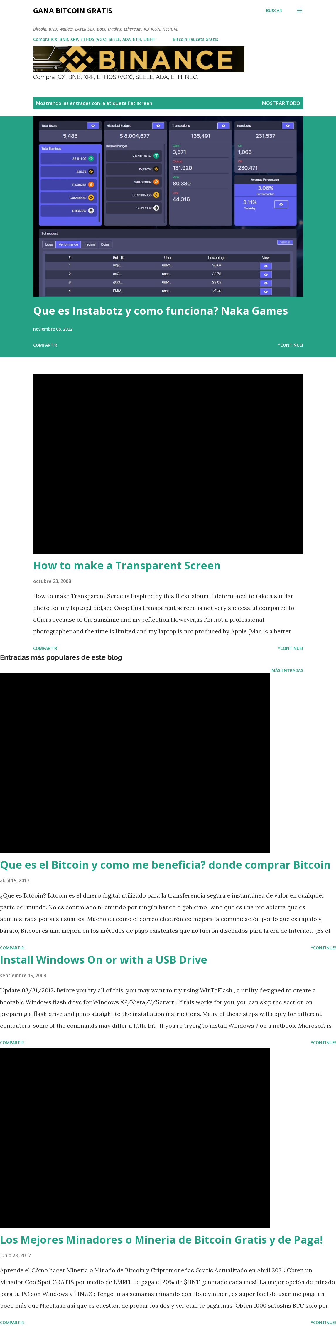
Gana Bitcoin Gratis (72, 10)
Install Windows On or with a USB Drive (103, 959)
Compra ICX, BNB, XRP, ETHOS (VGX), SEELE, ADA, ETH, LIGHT (94, 39)
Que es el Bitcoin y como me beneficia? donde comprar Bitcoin (165, 865)
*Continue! (290, 345)
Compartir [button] (45, 345)
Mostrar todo (281, 103)
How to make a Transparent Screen (127, 565)
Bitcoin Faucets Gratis (195, 39)
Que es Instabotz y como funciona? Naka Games (160, 310)
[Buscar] (274, 10)
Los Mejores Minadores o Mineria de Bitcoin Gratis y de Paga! (161, 1239)
